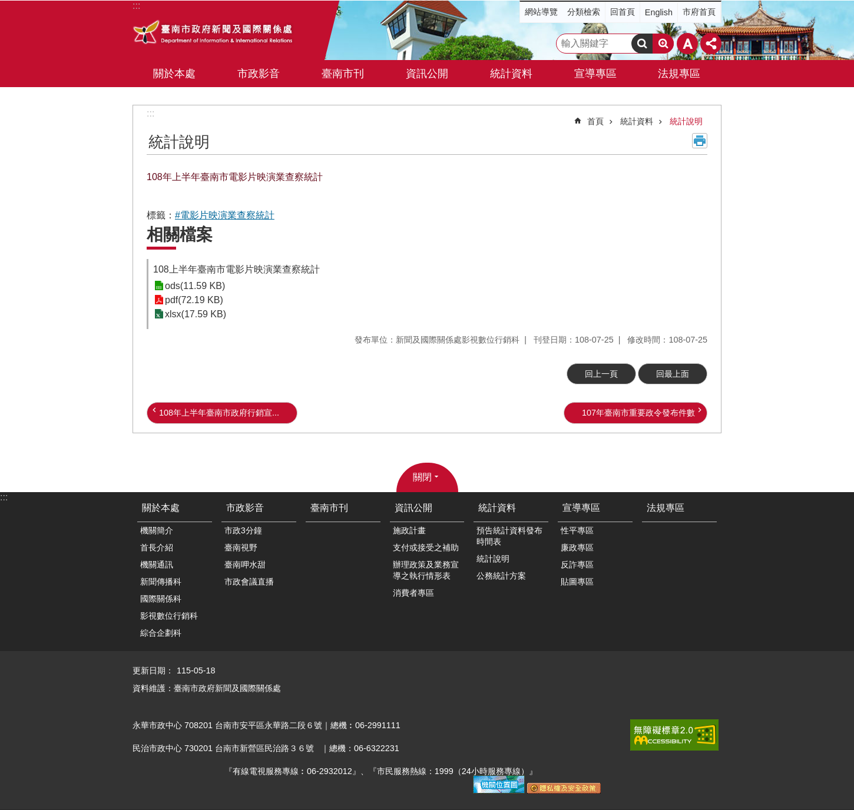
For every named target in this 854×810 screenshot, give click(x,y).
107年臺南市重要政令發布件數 (638, 412)
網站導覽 (541, 11)
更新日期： (153, 670)
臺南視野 (240, 547)
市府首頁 (699, 11)
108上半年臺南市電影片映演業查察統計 (236, 269)
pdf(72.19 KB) (194, 300)
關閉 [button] (422, 477)
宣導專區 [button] (595, 73)
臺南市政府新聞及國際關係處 (213, 33)
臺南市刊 (343, 73)
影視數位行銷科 (169, 615)
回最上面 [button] (672, 374)
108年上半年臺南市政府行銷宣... (219, 412)
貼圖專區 (577, 581)
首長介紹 (156, 547)
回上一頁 (601, 374)
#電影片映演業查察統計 (224, 215)
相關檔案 (180, 234)
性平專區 (577, 530)
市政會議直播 (249, 581)
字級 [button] (687, 43)
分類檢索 (583, 11)
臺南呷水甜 (245, 564)
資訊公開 (413, 508)
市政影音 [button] (258, 73)
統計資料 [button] (511, 73)
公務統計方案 (501, 575)
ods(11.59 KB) (195, 286)
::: (150, 113)
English (659, 12)
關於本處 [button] (174, 73)
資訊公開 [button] (427, 73)
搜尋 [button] (642, 44)
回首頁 (622, 11)
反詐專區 (577, 564)
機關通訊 (156, 564)
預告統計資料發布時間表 (509, 536)
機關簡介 (156, 530)
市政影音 (245, 508)
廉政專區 (577, 547)
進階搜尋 (663, 44)
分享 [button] (710, 43)
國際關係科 (160, 598)
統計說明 (686, 121)
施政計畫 (409, 530)
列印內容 (699, 140)
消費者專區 (413, 592)
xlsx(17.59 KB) (195, 314)
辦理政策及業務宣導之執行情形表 (426, 570)
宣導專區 (581, 508)
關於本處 (161, 508)
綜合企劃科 (160, 633)
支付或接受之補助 (426, 547)
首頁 (595, 121)
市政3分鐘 (243, 530)
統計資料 (636, 121)
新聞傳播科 (160, 581)
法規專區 (679, 73)
